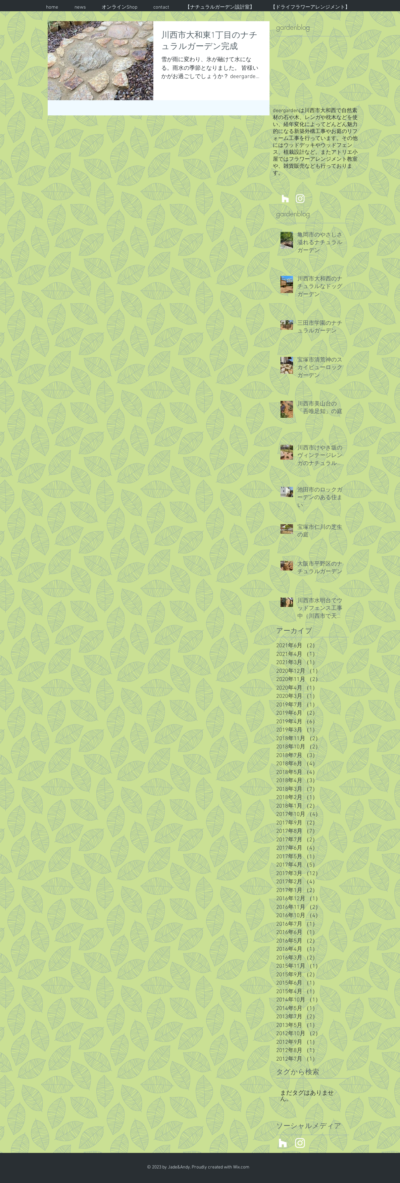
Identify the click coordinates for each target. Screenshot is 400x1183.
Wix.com (241, 1167)
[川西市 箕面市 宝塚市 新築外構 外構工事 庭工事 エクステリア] (285, 198)
